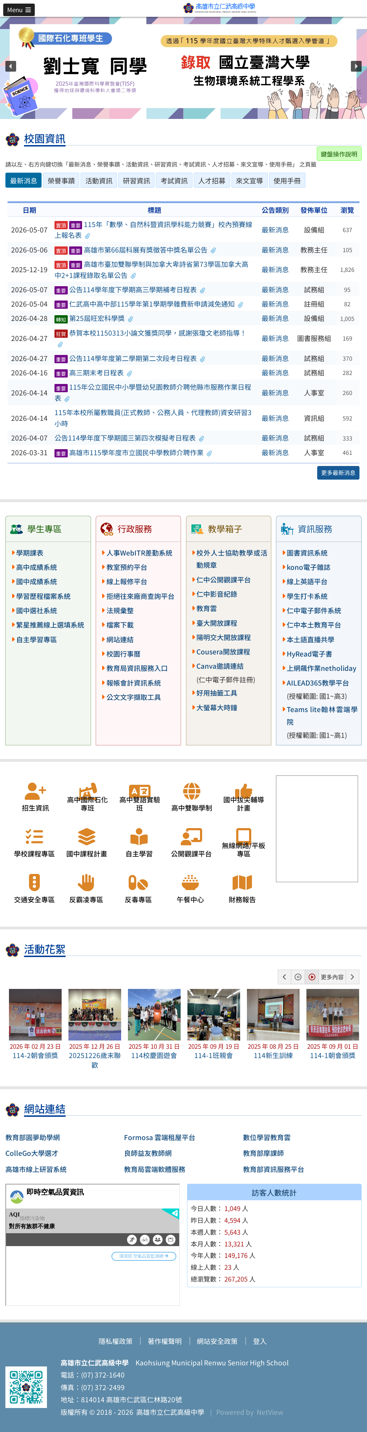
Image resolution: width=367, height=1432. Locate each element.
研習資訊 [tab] (136, 181)
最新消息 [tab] (23, 181)
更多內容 (332, 976)
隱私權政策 (116, 1341)
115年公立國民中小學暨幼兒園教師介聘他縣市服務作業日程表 (152, 392)
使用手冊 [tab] (287, 181)
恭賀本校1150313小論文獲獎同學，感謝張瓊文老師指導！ (150, 338)
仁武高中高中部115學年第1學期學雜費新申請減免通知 (148, 304)
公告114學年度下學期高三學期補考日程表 (129, 289)
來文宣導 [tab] (249, 181)
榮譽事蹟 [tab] (61, 181)
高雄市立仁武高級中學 (168, 1412)
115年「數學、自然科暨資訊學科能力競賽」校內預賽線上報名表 (153, 229)
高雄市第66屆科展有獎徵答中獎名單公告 (135, 250)
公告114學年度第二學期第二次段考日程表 (129, 358)
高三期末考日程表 (93, 372)
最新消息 (275, 230)
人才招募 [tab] (211, 181)
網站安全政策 (217, 1341)
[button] (19, 10)
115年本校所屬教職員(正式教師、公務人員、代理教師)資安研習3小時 (153, 417)
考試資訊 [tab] (174, 181)
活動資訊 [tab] (99, 181)
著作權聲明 (165, 1341)
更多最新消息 (338, 472)
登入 (260, 1341)
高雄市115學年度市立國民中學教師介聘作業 (133, 452)
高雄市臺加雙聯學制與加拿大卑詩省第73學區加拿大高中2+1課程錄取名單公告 (151, 269)
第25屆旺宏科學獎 (93, 318)
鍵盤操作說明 (339, 153)
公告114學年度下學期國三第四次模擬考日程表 (129, 438)
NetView (270, 1412)
